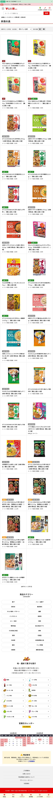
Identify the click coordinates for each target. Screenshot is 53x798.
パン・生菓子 (39, 602)
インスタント (9, 17)
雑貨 (13, 645)
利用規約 (26, 783)
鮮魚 (39, 630)
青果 (13, 635)
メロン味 (9, 711)
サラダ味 (34, 695)
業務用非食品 (39, 650)
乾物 (39, 621)
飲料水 (13, 607)
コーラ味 (9, 685)
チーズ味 (34, 701)
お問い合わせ (27, 774)
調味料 (40, 616)
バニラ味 (9, 695)
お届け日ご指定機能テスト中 (13, 1)
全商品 (3, 17)
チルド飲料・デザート (13, 611)
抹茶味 (33, 690)
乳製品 (40, 635)
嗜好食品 (13, 626)
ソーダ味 (34, 680)
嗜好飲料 (39, 607)
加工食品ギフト (39, 626)
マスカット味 (10, 717)
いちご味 (34, 685)
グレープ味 (35, 711)
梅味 (8, 680)
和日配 (13, 640)
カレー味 (34, 706)
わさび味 (9, 701)
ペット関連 (40, 645)
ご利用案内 (31, 761)
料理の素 (17, 17)
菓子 (13, 602)
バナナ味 (34, 717)
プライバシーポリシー (26, 780)
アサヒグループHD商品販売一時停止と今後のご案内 (17, 4)
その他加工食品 (13, 630)
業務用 (13, 650)
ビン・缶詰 (13, 621)
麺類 (39, 611)
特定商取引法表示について (26, 777)
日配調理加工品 (39, 640)
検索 (46, 13)
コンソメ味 (10, 706)
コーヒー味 (10, 690)
